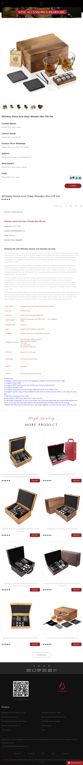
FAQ (42, 754)
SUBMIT (73, 186)
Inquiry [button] (35, 481)
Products (31, 754)
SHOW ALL (41, 655)
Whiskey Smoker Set (9, 717)
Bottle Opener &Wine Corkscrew (53, 717)
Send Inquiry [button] (75, 763)
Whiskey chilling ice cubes (51, 713)
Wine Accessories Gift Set (11, 726)
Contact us (66, 754)
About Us (17, 754)
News (53, 754)
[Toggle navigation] (3, 3)
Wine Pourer (6, 730)
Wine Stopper (47, 726)
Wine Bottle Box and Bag (51, 721)
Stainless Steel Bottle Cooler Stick (14, 721)
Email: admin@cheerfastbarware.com (15, 746)
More (44, 730)
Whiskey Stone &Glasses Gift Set (13, 713)
